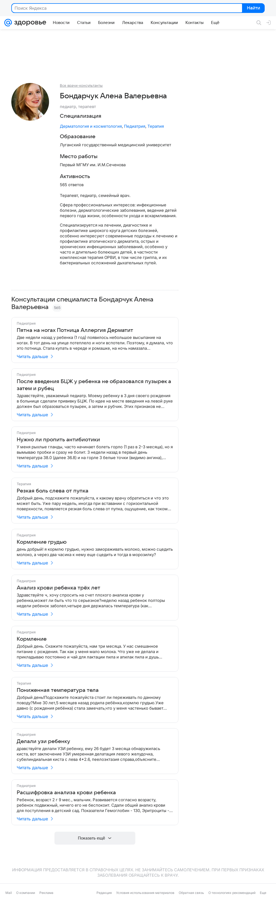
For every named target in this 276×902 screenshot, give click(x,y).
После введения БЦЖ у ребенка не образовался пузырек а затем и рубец (94, 385)
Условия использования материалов (145, 893)
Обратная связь (191, 893)
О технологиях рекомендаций (232, 893)
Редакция (104, 893)
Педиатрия (134, 126)
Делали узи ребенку (43, 741)
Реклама (46, 893)
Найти (253, 8)
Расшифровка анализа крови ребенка (66, 793)
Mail (8, 893)
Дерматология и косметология (91, 126)
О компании (25, 893)
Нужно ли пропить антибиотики (58, 440)
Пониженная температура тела (58, 690)
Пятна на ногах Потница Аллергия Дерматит (75, 330)
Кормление (32, 639)
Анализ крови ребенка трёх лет (58, 588)
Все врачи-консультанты (81, 85)
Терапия (155, 126)
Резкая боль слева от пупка (52, 491)
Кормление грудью (42, 542)
